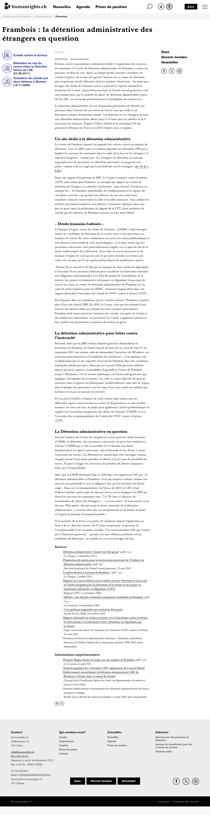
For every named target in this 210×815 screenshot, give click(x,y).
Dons (190, 6)
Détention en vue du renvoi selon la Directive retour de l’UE (30, 66)
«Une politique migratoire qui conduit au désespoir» (93, 609)
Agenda (83, 6)
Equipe (63, 737)
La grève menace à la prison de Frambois (86, 572)
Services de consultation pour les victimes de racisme (173, 746)
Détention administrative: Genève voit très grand (91, 551)
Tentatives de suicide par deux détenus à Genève (30, 79)
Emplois (63, 745)
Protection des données (186, 801)
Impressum (163, 801)
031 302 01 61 (20, 756)
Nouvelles (62, 6)
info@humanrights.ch (22, 752)
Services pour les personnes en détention (172, 739)
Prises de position (111, 6)
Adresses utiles (163, 751)
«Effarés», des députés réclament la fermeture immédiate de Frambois (103, 597)
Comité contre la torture (30, 55)
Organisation (66, 741)
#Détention (61, 16)
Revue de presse (68, 749)
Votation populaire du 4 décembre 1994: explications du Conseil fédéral (104, 668)
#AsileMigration (79, 59)
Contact (63, 753)
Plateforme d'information (17, 16)
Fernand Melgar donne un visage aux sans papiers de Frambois (99, 659)
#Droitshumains (43, 16)
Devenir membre (174, 57)
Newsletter (169, 62)
